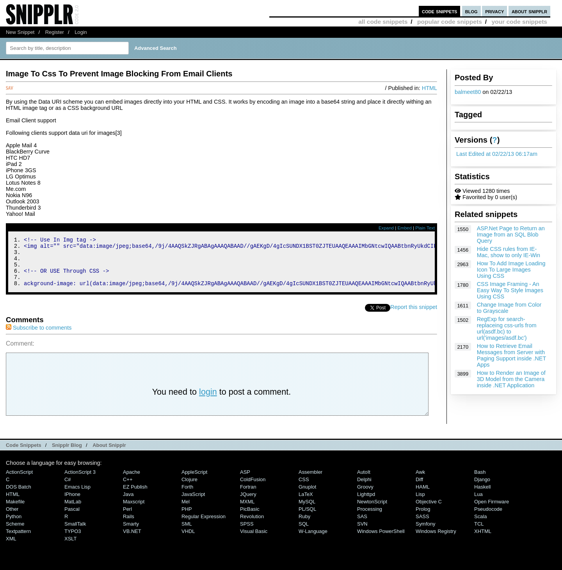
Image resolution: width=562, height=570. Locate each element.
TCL (479, 533)
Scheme (15, 533)
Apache (131, 481)
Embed (404, 228)
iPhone (72, 503)
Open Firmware (491, 511)
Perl (127, 518)
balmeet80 (468, 92)
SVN (362, 533)
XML (11, 548)
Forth (187, 496)
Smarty (131, 533)
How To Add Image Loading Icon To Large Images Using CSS (511, 269)
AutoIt (363, 481)
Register (54, 32)
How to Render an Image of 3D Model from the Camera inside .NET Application (511, 379)
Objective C (429, 511)
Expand (386, 228)
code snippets (439, 11)
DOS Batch (18, 496)
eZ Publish (135, 496)
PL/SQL (307, 518)
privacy (494, 11)
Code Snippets (23, 454)
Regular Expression (203, 526)
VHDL (188, 541)
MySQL (307, 511)
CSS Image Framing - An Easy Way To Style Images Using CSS (510, 290)
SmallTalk (75, 533)
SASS (422, 526)
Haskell (482, 496)
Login (81, 32)
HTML (429, 88)
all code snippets (382, 21)
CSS (304, 489)
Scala (480, 526)
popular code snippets (449, 21)
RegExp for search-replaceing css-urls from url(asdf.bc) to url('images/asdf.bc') (507, 328)
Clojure (189, 489)
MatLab (72, 511)
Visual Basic (253, 541)
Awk (420, 481)
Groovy (365, 496)
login (208, 401)
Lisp (420, 503)
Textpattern (18, 541)
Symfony (425, 533)
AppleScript (194, 481)
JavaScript (193, 503)
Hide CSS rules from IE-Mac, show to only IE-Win (508, 252)
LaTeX (306, 503)
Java (128, 503)
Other (12, 518)
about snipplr (529, 11)
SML (186, 533)
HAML (423, 496)
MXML (247, 511)
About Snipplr (109, 454)
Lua (478, 503)
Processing (369, 518)
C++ (127, 489)
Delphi (364, 489)
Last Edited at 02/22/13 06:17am (496, 154)
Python (13, 526)
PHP (186, 518)
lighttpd (366, 503)
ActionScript (19, 481)
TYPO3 (72, 541)
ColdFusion (253, 489)
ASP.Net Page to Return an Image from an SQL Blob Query (511, 234)
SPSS (247, 533)
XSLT (70, 548)
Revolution (252, 526)
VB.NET (132, 541)
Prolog (423, 518)
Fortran (248, 496)
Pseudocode (488, 518)
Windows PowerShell (381, 541)
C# (67, 489)
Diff (419, 489)
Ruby (304, 526)
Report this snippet (413, 316)
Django (482, 489)
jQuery (248, 503)
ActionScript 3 (80, 481)
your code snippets (519, 21)
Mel (185, 511)
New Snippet (20, 32)
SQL (304, 533)
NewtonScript (372, 511)
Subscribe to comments (38, 337)
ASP (245, 481)
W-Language (313, 541)
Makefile (15, 511)
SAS (362, 526)
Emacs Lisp (77, 496)
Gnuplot (307, 496)
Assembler (310, 481)
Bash (480, 481)
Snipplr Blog (67, 454)
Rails (128, 526)
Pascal (72, 518)
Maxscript (133, 511)
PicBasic (250, 518)
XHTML (482, 541)
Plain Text (425, 228)
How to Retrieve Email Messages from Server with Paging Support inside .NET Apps (511, 355)
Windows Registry (436, 541)
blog (471, 11)
